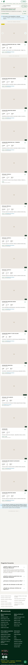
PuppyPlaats (12, 660)
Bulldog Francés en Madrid (5, 634)
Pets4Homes (3, 660)
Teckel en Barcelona (4, 632)
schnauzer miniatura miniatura (6, 599)
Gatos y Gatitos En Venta (18, 615)
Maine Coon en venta (18, 624)
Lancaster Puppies (12, 662)
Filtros (24, 6)
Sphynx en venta (17, 620)
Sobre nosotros (17, 632)
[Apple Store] (5, 654)
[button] (14, 33)
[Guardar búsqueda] (25, 661)
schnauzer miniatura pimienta (6, 604)
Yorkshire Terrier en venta (5, 620)
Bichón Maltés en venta (5, 618)
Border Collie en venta (5, 624)
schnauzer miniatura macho (6, 597)
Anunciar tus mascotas (18, 641)
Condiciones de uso (17, 639)
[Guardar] (25, 45)
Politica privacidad (17, 634)
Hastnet (7, 660)
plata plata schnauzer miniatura (20, 598)
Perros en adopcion (4, 644)
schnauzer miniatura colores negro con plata (20, 596)
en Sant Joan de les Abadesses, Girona (8, 9)
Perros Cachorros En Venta (6, 615)
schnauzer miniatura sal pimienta (7, 606)
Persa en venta (16, 625)
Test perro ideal (17, 646)
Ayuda (15, 636)
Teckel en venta (4, 625)
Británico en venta (17, 618)
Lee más (24, 11)
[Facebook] (3, 657)
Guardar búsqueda (5, 13)
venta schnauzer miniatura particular (19, 604)
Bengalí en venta (17, 622)
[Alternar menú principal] (2, 1)
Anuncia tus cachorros (18, 643)
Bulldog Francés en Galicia (5, 639)
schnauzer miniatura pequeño (19, 600)
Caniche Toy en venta (5, 627)
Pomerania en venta (4, 622)
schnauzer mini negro (18, 602)
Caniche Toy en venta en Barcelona (5, 642)
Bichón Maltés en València (5, 636)
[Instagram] (6, 657)
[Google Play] (4, 651)
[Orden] (25, 14)
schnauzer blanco (4, 601)
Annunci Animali (5, 662)
